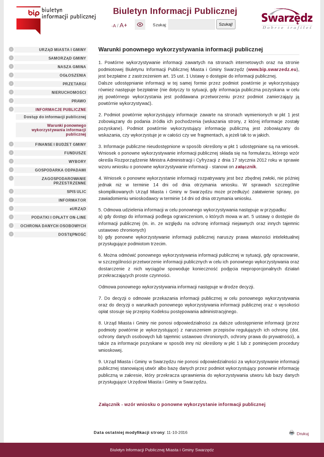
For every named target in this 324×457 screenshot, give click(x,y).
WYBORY (77, 161)
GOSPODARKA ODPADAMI (60, 170)
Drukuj (299, 433)
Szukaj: (160, 25)
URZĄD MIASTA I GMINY (62, 50)
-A (113, 25)
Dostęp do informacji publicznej (55, 117)
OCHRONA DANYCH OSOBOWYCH (53, 226)
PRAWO (79, 101)
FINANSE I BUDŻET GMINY (60, 144)
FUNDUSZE (75, 153)
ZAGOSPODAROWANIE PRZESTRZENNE (63, 181)
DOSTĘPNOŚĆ (72, 234)
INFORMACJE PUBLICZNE (60, 109)
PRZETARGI (74, 84)
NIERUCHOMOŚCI (69, 92)
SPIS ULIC (76, 192)
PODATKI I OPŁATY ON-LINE (58, 217)
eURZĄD (78, 209)
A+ (123, 25)
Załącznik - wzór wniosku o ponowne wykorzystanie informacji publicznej (181, 404)
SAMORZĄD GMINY (67, 58)
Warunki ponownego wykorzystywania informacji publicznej (59, 130)
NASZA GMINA (72, 67)
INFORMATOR (72, 200)
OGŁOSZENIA (72, 75)
